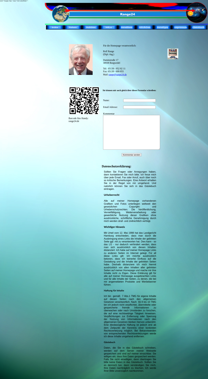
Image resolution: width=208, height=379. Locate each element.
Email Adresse (110, 107)
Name (106, 100)
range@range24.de (118, 74)
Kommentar (108, 113)
